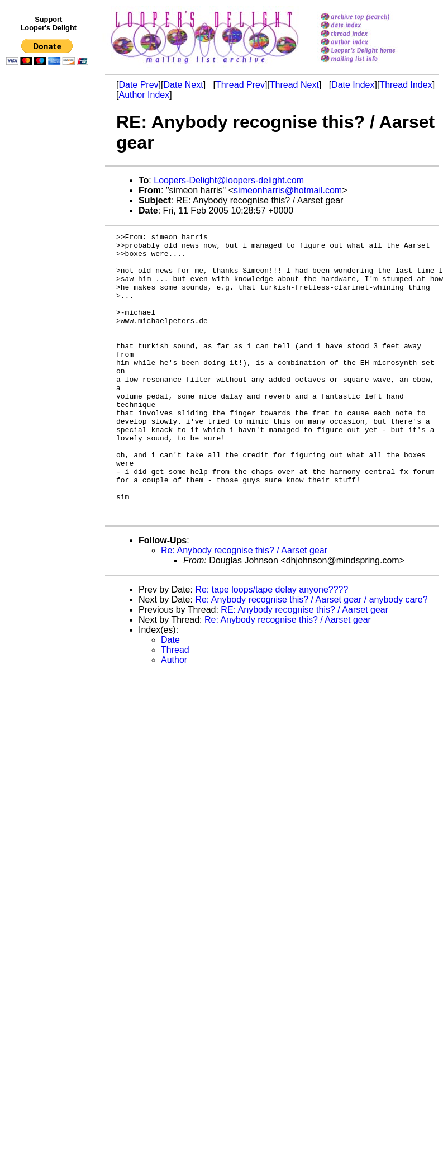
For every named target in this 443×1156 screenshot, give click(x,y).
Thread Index (405, 84)
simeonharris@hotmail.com (288, 190)
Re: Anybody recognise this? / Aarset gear (244, 607)
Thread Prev (240, 84)
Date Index (352, 84)
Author (174, 717)
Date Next (183, 84)
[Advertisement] (49, 300)
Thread (175, 707)
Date (170, 697)
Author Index (143, 95)
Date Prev (138, 84)
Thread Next (294, 84)
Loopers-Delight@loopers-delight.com (229, 180)
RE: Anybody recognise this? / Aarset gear (304, 666)
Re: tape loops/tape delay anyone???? (271, 646)
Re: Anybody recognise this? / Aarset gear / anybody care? (311, 656)
